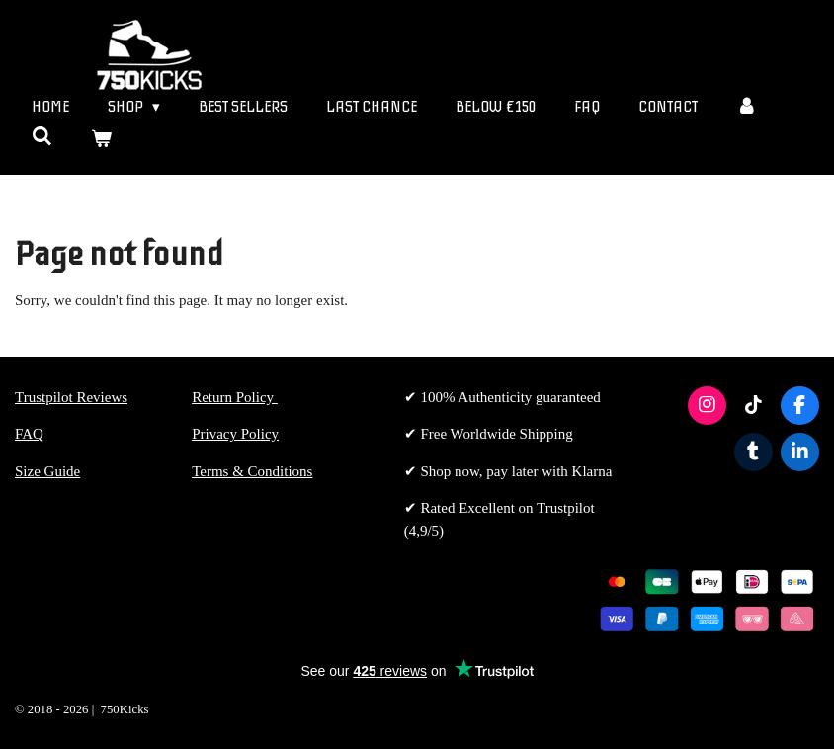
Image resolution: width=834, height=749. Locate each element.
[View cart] (101, 140)
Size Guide (47, 471)
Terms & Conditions (252, 471)
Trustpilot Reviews (71, 397)
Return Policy (235, 397)
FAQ (29, 434)
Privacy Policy (235, 434)
